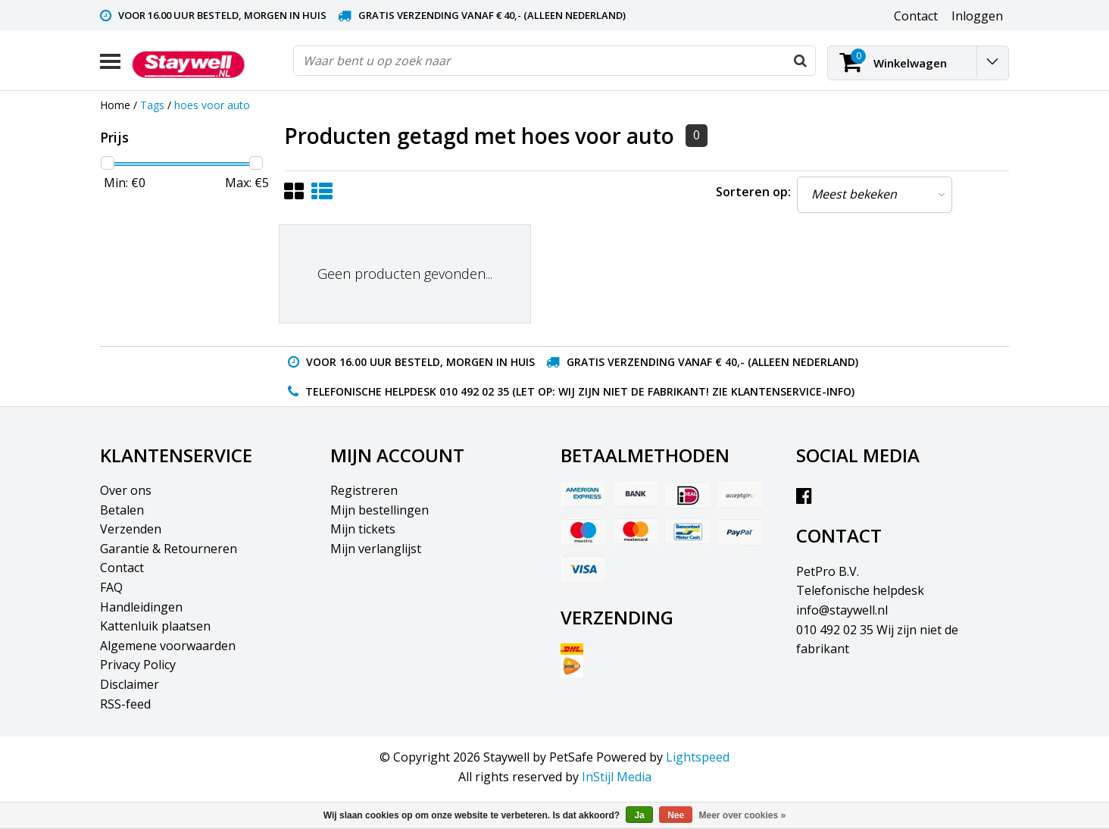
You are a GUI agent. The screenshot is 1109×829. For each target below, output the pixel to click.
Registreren (364, 490)
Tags (152, 105)
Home (115, 105)
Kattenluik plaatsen (155, 626)
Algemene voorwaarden (168, 645)
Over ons (126, 490)
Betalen (122, 510)
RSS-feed (125, 704)
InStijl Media (616, 776)
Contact (122, 567)
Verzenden (130, 529)
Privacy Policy (138, 664)
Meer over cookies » (742, 815)
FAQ (111, 587)
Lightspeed (697, 757)
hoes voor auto (212, 105)
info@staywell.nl (842, 610)
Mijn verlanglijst (375, 548)
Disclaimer (129, 684)
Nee (675, 815)
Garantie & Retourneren (168, 548)
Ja (639, 815)
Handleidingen (141, 607)
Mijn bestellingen (379, 510)
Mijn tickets (362, 529)
